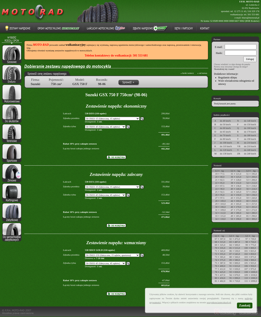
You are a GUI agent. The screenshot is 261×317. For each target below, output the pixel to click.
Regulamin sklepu (227, 77)
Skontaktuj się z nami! (224, 69)
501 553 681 (253, 14)
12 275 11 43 (240, 11)
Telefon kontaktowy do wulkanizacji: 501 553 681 (116, 55)
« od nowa (202, 73)
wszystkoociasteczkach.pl (219, 302)
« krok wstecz (187, 73)
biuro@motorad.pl (250, 17)
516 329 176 (253, 11)
